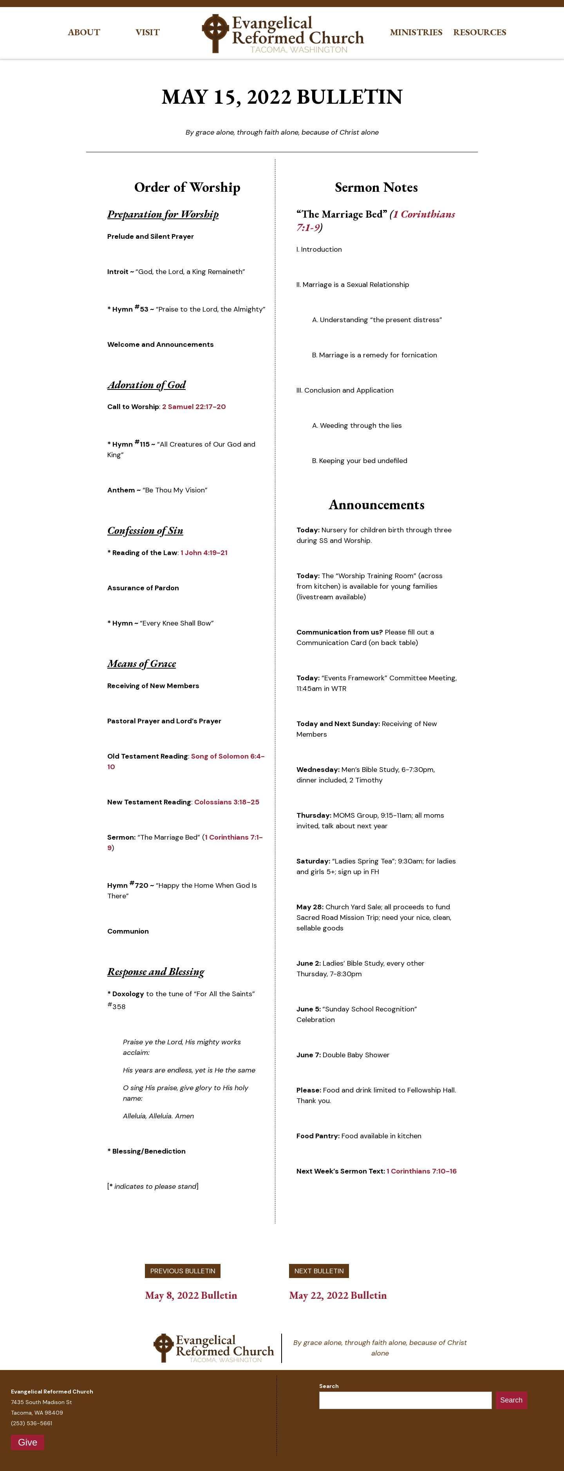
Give (27, 1442)
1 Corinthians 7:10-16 (422, 1171)
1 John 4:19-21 (204, 552)
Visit (148, 32)
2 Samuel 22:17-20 (194, 406)
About (84, 32)
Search (329, 1386)
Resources (480, 32)
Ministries (416, 32)
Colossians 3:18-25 (226, 802)
